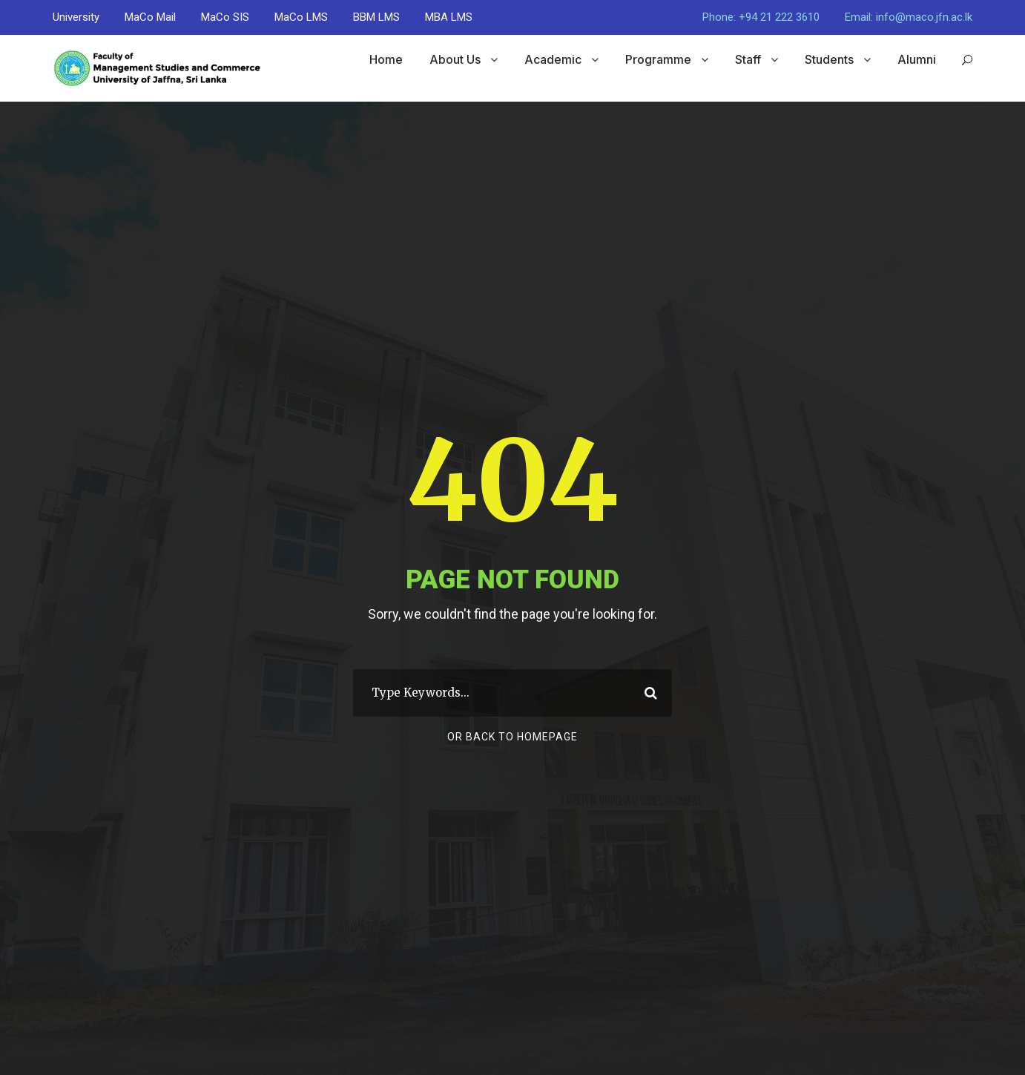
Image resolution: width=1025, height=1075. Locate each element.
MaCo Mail (150, 17)
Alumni (916, 59)
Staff (748, 59)
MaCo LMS (301, 17)
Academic (552, 59)
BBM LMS (376, 17)
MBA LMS (448, 17)
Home (386, 59)
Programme (658, 59)
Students (829, 59)
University (76, 17)
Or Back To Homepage (512, 737)
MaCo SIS (225, 17)
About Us (455, 59)
